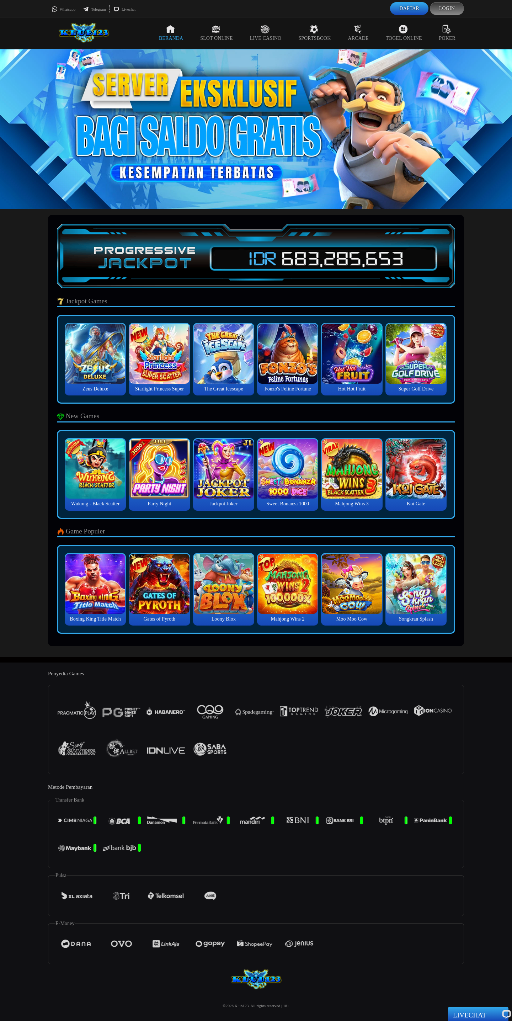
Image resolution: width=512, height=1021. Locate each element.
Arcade (358, 33)
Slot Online (216, 33)
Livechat (124, 9)
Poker (447, 33)
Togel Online (404, 33)
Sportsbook (314, 33)
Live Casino (266, 33)
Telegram (94, 9)
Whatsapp (63, 9)
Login (447, 8)
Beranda (171, 33)
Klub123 (242, 1006)
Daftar (409, 8)
